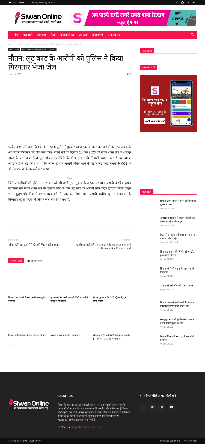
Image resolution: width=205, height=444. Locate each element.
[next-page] (16, 346)
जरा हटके (83, 35)
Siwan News (23, 44)
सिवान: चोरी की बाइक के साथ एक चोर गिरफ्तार (27, 335)
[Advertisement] (168, 160)
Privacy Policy (190, 440)
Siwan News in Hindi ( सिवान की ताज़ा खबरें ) (38, 49)
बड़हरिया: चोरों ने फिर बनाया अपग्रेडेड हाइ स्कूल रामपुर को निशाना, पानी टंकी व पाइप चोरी (103, 246)
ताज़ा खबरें (27, 35)
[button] (192, 35)
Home (11, 44)
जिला (53, 35)
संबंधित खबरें (16, 260)
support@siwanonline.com (86, 427)
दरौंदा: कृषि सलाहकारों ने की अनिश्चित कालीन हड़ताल (34, 244)
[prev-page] (10, 346)
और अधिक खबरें (34, 260)
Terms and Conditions (169, 440)
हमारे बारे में (97, 35)
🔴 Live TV (114, 35)
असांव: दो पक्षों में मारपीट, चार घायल (65, 335)
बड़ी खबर (41, 35)
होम (16, 35)
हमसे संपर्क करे (67, 35)
